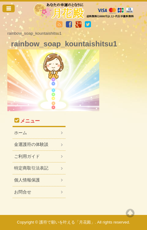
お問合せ (22, 191)
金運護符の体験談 (31, 144)
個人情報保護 (27, 179)
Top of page (130, 213)
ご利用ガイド (27, 156)
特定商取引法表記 (31, 168)
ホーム (20, 132)
